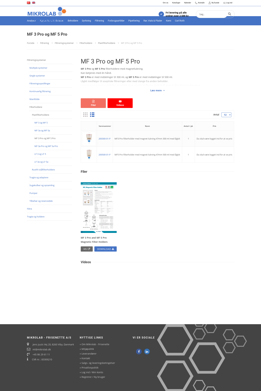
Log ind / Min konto (92, 372)
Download (105, 260)
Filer (93, 115)
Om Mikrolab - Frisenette (95, 344)
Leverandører (89, 353)
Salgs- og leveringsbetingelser (98, 363)
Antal (216, 126)
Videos (120, 115)
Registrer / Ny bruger (93, 377)
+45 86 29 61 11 (41, 354)
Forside (30, 54)
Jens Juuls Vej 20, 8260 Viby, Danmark (53, 344)
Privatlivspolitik (90, 367)
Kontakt (86, 358)
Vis (86, 260)
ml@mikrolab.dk (42, 349)
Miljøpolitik (88, 349)
